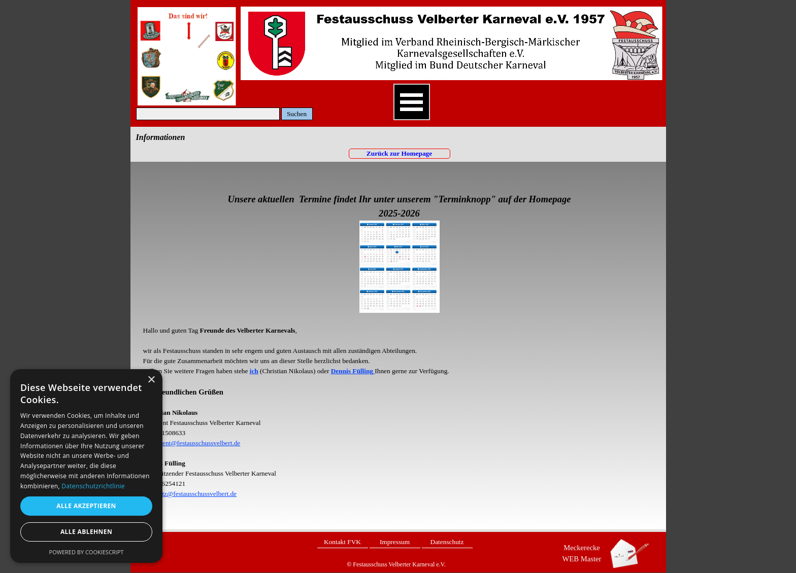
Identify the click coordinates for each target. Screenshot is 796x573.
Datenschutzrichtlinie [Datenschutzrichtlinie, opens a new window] (93, 486)
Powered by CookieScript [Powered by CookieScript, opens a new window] (86, 552)
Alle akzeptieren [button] (86, 506)
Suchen (297, 114)
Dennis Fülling (352, 371)
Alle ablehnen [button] (86, 531)
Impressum (395, 542)
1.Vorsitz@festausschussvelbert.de (190, 493)
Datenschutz (447, 542)
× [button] (151, 380)
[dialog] (86, 466)
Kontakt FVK (342, 542)
